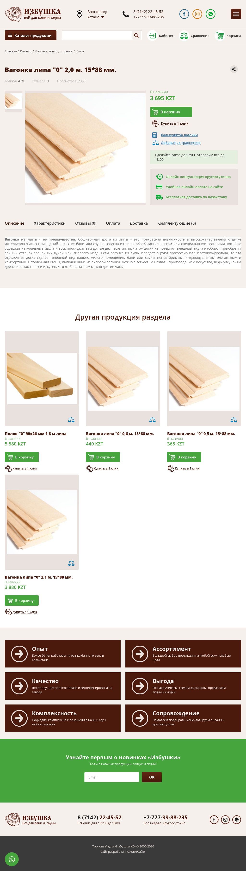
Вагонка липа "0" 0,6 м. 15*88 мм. (120, 433)
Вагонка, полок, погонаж (54, 51)
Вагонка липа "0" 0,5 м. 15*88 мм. (201, 433)
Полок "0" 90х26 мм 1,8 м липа (36, 433)
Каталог (26, 51)
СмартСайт (136, 851)
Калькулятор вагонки (179, 135)
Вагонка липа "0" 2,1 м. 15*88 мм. (39, 577)
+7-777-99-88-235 (148, 16)
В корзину (170, 112)
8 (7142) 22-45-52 (148, 11)
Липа (80, 51)
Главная (11, 51)
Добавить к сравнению (181, 142)
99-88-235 (165, 817)
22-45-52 (100, 817)
